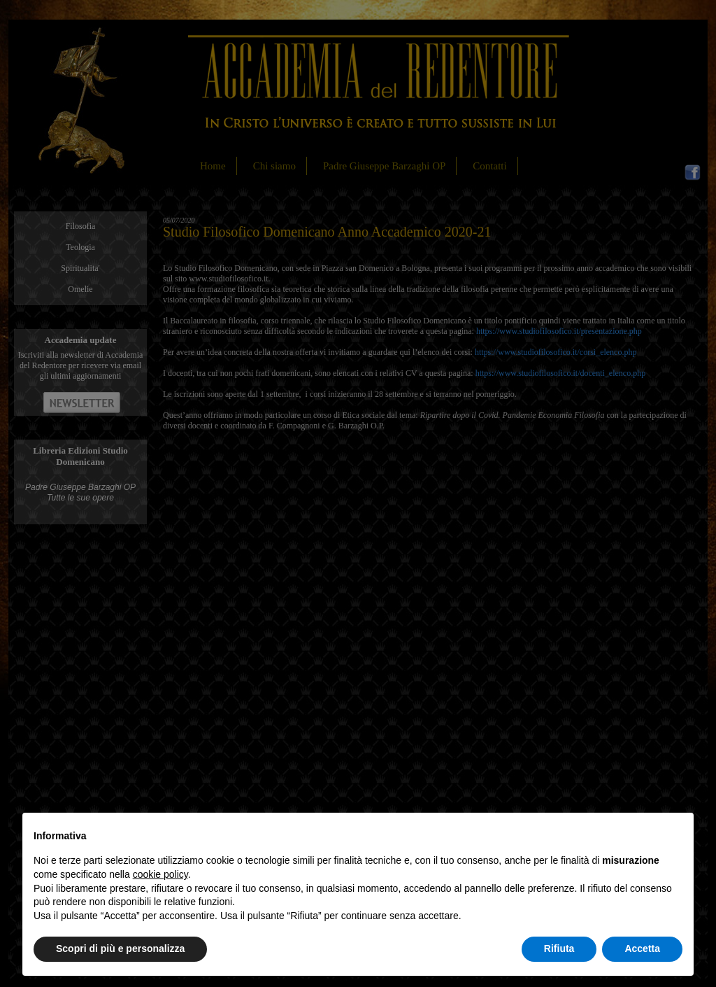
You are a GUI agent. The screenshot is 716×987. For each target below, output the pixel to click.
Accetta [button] (642, 948)
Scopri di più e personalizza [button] (120, 948)
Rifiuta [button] (559, 948)
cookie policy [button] (160, 874)
